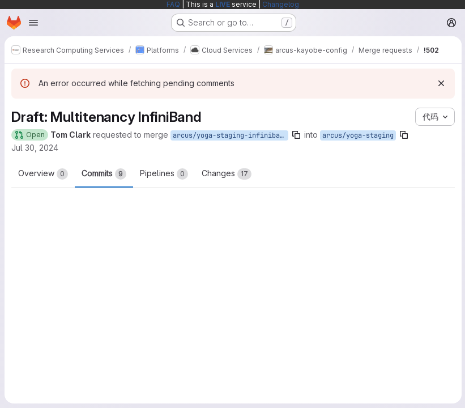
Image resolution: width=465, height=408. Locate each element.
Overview (43, 174)
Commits (104, 174)
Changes (226, 174)
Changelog (280, 4)
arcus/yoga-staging (358, 135)
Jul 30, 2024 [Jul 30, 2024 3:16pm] (34, 147)
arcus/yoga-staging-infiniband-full (230, 135)
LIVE (222, 4)
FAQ (173, 4)
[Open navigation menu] (33, 23)
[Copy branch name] (296, 135)
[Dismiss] (440, 83)
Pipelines (164, 174)
